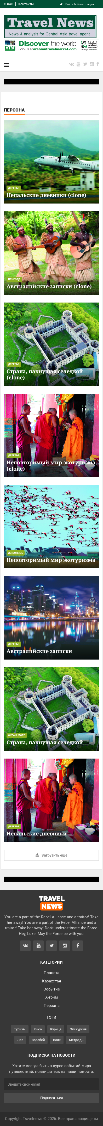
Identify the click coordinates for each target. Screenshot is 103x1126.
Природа (14, 279)
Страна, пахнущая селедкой (45, 742)
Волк (57, 1040)
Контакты (26, 4)
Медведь (76, 1040)
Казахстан (51, 981)
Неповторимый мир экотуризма (51, 559)
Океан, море (16, 735)
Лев (20, 1040)
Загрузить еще (51, 855)
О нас (8, 4)
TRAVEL (51, 902)
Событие (51, 989)
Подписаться (51, 1098)
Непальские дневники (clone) (46, 195)
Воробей (38, 1040)
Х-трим (51, 997)
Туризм (20, 1029)
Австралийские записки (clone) (49, 286)
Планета (51, 972)
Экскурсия (78, 1029)
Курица (55, 1029)
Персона (52, 1005)
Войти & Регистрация (77, 4)
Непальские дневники (37, 833)
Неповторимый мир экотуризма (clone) (51, 465)
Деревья (13, 188)
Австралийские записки (39, 651)
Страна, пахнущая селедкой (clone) (45, 374)
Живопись (15, 552)
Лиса (38, 1029)
